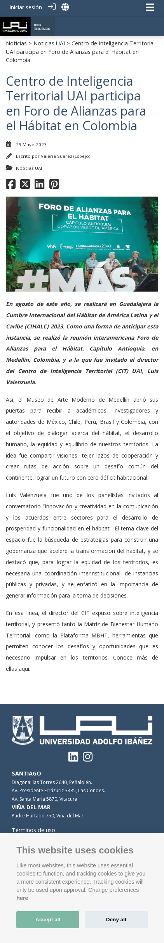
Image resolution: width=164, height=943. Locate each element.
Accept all (47, 919)
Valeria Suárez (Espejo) (65, 154)
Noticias (16, 41)
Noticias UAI (49, 41)
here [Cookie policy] (22, 898)
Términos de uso (33, 827)
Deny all (116, 919)
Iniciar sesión (25, 7)
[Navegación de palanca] (150, 7)
